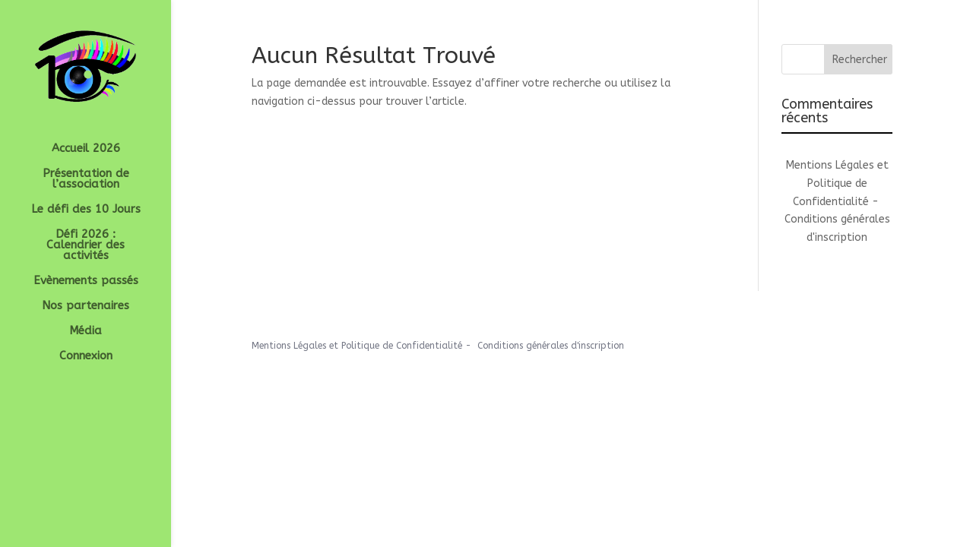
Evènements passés (85, 281)
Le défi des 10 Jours (86, 210)
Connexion (86, 356)
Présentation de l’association (86, 179)
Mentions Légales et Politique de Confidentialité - (837, 183)
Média (85, 331)
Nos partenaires (85, 306)
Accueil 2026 (86, 149)
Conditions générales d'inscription (550, 345)
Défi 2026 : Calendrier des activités (85, 245)
